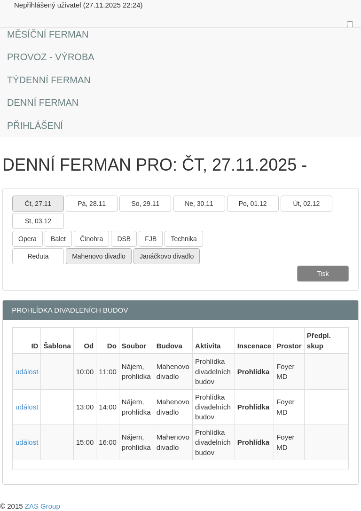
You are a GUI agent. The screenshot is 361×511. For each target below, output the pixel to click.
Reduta (37, 256)
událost (27, 372)
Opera (27, 239)
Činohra (91, 239)
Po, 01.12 (253, 203)
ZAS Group (42, 506)
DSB (124, 239)
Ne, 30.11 (199, 203)
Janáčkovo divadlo (167, 256)
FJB (151, 239)
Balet (58, 239)
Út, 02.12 (306, 203)
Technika (183, 239)
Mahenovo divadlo (99, 256)
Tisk (323, 273)
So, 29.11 (145, 203)
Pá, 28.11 (92, 203)
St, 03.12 (38, 221)
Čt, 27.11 (38, 203)
